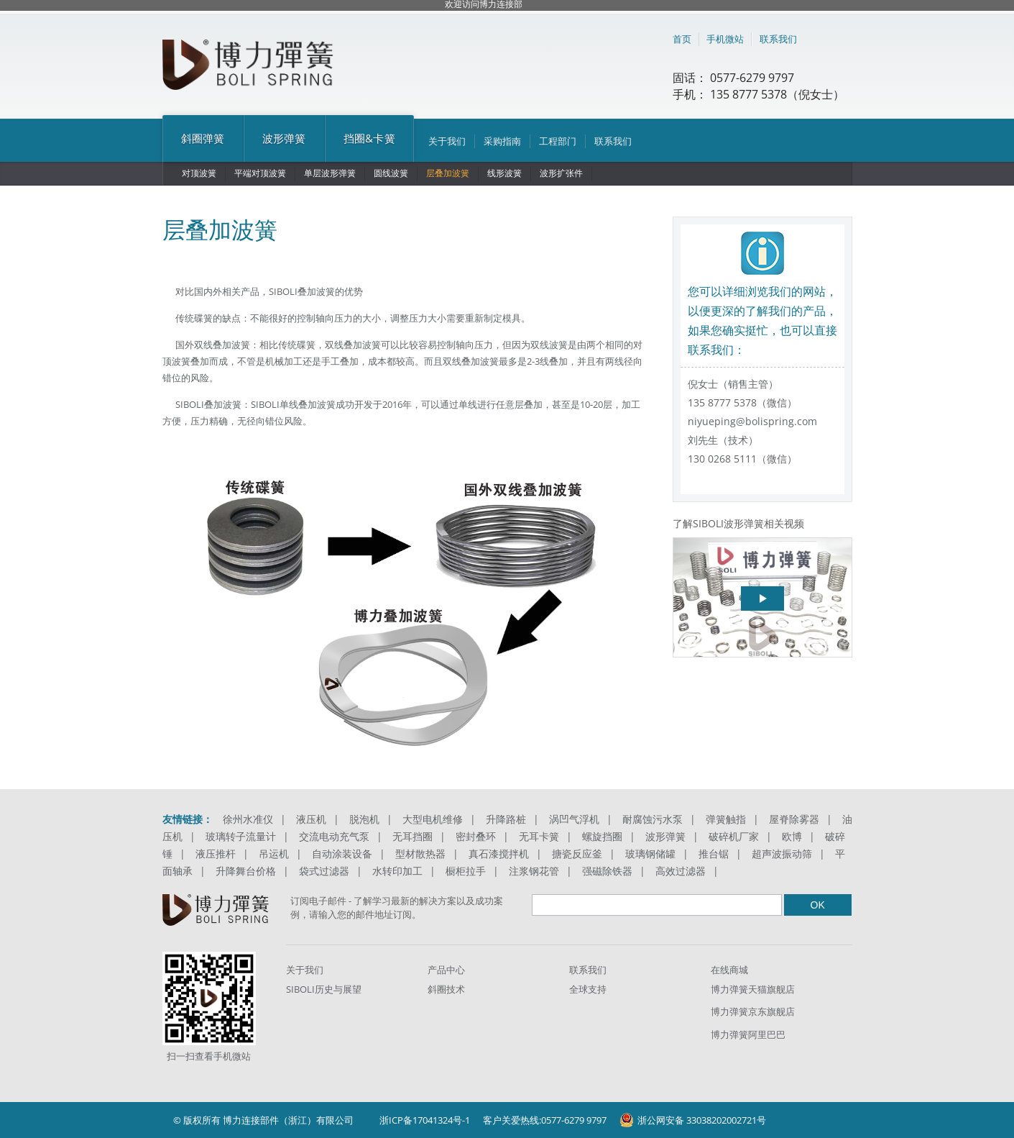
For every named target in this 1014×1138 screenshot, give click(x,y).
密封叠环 (476, 836)
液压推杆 (215, 853)
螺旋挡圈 (602, 836)
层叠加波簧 (447, 173)
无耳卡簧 (539, 836)
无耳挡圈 (412, 836)
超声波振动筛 (782, 853)
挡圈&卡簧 (369, 138)
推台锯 (714, 853)
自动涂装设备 (342, 853)
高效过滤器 (680, 871)
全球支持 (588, 989)
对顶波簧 (199, 173)
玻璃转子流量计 (241, 836)
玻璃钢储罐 (650, 853)
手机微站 (725, 38)
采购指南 (502, 141)
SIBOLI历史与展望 (323, 989)
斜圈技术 (446, 989)
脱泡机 (364, 819)
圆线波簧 (391, 173)
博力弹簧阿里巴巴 (748, 1034)
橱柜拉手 (466, 871)
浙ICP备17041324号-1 (424, 1120)
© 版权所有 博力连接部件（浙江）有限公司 (263, 1120)
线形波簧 (504, 173)
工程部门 (557, 141)
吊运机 (274, 853)
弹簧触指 (726, 819)
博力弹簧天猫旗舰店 (753, 989)
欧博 (792, 836)
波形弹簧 (284, 138)
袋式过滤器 (324, 871)
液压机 (311, 819)
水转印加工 (397, 871)
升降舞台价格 (246, 871)
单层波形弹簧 (330, 173)
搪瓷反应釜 (577, 853)
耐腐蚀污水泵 (652, 819)
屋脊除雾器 (794, 819)
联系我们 (778, 38)
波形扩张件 (561, 173)
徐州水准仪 (248, 819)
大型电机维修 (432, 819)
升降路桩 (506, 819)
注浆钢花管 (534, 871)
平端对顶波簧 (260, 173)
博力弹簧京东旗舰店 (753, 1011)
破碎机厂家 (734, 836)
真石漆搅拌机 (499, 853)
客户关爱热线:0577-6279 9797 (545, 1120)
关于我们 (447, 141)
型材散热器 (420, 853)
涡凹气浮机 (574, 819)
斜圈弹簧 (203, 138)
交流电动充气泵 (334, 836)
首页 (682, 38)
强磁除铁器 (607, 871)
